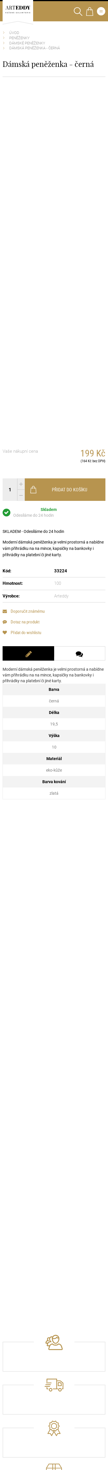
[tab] (28, 653)
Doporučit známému (24, 611)
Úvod (14, 33)
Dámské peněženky (27, 43)
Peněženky (19, 38)
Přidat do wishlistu (22, 632)
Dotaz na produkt (21, 622)
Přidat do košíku (58, 489)
